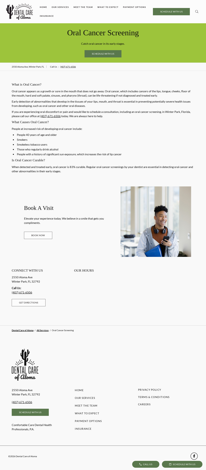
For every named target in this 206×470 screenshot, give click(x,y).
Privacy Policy (149, 389)
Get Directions (28, 302)
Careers (144, 404)
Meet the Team (83, 7)
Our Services (60, 7)
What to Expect (107, 7)
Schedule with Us (171, 11)
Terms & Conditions (154, 397)
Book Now (38, 235)
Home (43, 7)
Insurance (47, 16)
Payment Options (134, 7)
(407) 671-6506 (68, 66)
